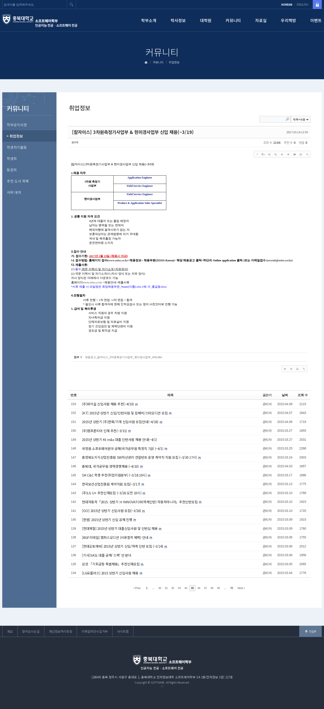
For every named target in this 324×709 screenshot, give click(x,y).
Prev (137, 588)
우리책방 (288, 20)
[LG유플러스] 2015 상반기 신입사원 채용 (110, 573)
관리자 (75, 142)
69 (218, 588)
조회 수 (303, 395)
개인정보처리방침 (60, 631)
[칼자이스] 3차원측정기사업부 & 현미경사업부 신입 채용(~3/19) (133, 132)
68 (212, 588)
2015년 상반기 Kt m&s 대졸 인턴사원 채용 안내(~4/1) (119, 439)
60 (159, 588)
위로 (310, 631)
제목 (170, 395)
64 (185, 588)
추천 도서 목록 (18, 181)
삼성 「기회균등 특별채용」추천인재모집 (111, 564)
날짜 (285, 395)
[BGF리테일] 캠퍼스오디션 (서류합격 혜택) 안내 (115, 537)
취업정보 (174, 62)
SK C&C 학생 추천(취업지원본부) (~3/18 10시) (114, 475)
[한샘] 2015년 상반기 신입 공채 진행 (107, 519)
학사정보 (178, 20)
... (153, 588)
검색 (71, 4)
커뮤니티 (233, 20)
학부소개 (148, 20)
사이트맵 (123, 631)
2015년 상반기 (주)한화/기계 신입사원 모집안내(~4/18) (120, 421)
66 (199, 588)
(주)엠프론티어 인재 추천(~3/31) (105, 430)
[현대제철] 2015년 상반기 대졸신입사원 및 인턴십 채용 (120, 528)
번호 (73, 395)
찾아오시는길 (31, 631)
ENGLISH (302, 4)
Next (241, 588)
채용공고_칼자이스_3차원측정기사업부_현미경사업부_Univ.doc (123, 357)
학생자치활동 (17, 147)
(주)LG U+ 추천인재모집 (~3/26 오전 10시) (112, 492)
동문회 (12, 169)
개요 (10, 631)
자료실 (261, 20)
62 (172, 588)
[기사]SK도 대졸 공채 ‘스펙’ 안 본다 (106, 555)
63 (179, 588)
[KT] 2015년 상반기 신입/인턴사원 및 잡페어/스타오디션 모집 (125, 413)
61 (166, 588)
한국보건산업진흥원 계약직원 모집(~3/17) (111, 484)
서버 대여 (14, 192)
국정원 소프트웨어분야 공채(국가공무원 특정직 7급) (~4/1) (123, 448)
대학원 (206, 20)
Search (287, 119)
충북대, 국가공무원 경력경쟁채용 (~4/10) (111, 466)
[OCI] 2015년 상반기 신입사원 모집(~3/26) (112, 510)
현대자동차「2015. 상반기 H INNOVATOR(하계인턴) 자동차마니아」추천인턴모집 (140, 501)
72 (231, 588)
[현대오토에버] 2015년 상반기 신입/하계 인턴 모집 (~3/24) (123, 546)
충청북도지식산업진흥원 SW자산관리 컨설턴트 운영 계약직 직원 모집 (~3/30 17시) (140, 457)
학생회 (12, 158)
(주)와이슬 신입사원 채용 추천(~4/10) (108, 404)
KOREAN (286, 4)
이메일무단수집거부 (94, 631)
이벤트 (316, 20)
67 (205, 588)
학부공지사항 (17, 124)
